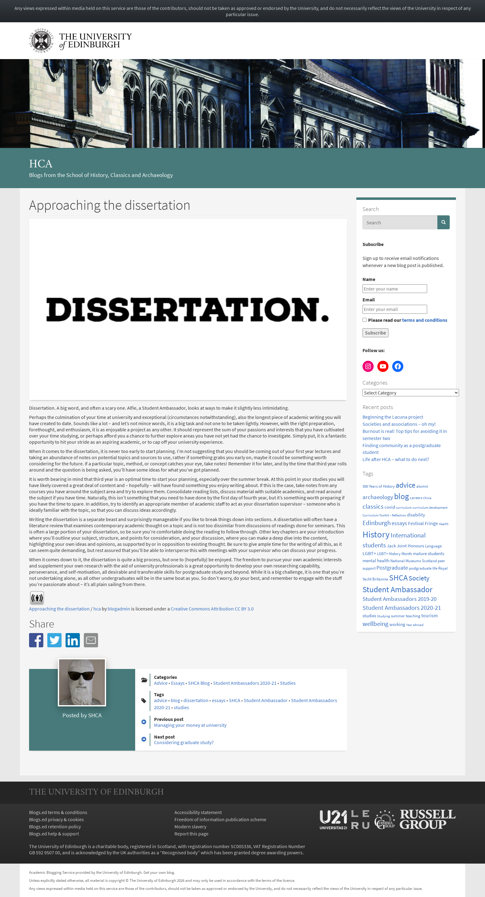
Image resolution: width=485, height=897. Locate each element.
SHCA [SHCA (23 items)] (398, 577)
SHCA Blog (199, 683)
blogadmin (119, 609)
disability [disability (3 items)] (416, 515)
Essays (178, 683)
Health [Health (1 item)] (444, 524)
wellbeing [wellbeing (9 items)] (375, 624)
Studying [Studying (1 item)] (383, 616)
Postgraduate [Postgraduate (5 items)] (392, 567)
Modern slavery (190, 826)
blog (175, 700)
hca (40, 165)
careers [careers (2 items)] (416, 497)
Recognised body (180, 852)
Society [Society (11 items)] (419, 578)
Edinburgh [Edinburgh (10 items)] (377, 523)
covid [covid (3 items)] (389, 507)
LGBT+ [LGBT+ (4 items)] (369, 553)
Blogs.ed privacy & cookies (56, 819)
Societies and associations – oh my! (399, 424)
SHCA (94, 715)
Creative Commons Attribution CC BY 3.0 (212, 609)
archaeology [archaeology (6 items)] (378, 497)
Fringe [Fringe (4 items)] (431, 523)
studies (181, 707)
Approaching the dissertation (59, 609)
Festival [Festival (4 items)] (416, 523)
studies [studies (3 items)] (369, 616)
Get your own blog (159, 872)
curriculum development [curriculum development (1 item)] (430, 508)
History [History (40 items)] (376, 534)
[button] (36, 640)
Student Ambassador (266, 700)
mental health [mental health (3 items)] (376, 560)
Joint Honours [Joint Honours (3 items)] (410, 546)
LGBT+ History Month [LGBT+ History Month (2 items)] (394, 553)
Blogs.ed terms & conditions (58, 812)
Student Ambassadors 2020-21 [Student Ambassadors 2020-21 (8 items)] (402, 607)
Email (369, 299)
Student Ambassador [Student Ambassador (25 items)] (397, 589)
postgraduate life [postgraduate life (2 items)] (423, 568)
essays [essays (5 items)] (399, 523)
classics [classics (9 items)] (373, 506)
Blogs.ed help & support (54, 833)
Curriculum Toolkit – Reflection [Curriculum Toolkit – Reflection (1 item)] (384, 515)
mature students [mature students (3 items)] (428, 553)
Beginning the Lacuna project (393, 417)
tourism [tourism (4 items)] (429, 615)
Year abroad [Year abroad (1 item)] (414, 625)
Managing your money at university (190, 725)
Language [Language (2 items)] (433, 546)
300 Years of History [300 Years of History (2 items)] (379, 486)
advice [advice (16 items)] (405, 485)
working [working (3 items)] (397, 624)
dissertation (195, 700)
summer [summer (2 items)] (398, 616)
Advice (161, 683)
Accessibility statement (198, 812)
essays (218, 700)
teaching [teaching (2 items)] (413, 616)
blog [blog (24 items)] (401, 496)
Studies (288, 683)
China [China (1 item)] (427, 498)
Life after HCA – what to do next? (396, 459)
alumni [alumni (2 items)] (422, 486)
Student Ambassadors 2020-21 (245, 683)
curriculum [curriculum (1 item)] (404, 508)
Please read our (405, 320)
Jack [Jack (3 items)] (391, 546)
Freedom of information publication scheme (220, 819)
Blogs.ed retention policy (55, 826)
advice (160, 700)
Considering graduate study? (184, 742)
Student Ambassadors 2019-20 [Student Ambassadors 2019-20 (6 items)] (399, 598)
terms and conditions (424, 320)
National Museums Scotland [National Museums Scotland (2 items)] (413, 560)
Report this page (191, 833)
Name (369, 279)
